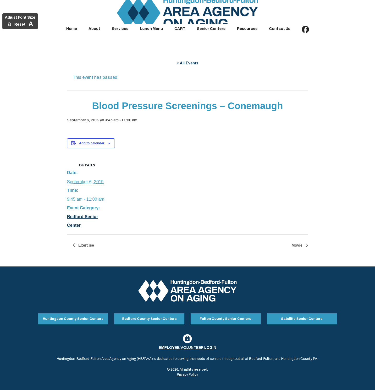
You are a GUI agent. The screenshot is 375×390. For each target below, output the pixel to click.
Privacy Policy (187, 374)
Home (71, 29)
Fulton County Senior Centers (225, 318)
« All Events (187, 63)
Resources (247, 29)
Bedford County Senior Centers (149, 318)
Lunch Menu (151, 29)
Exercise (85, 245)
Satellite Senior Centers (302, 318)
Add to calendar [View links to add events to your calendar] (92, 143)
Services (120, 29)
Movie (297, 245)
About (94, 29)
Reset (20, 24)
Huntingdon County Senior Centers (73, 318)
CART (179, 29)
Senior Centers (211, 29)
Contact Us (279, 29)
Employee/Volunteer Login (187, 347)
